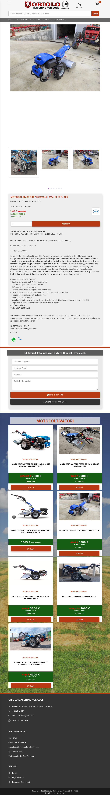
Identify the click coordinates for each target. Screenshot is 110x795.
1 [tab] (48, 188)
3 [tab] (53, 188)
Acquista (51, 224)
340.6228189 (18, 720)
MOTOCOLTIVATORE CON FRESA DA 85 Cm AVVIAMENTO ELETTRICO (31, 465)
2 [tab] (51, 188)
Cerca (95, 13)
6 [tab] (61, 188)
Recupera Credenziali (19, 782)
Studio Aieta (61, 793)
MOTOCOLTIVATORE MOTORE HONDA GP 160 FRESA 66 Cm (30, 597)
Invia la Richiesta (55, 395)
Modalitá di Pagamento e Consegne (23, 747)
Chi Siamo (12, 738)
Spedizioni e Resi (15, 751)
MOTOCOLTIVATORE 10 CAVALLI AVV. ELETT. (79, 530)
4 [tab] (56, 188)
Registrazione (16, 777)
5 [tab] (59, 188)
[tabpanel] (55, 159)
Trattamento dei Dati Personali (21, 756)
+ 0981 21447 (16, 711)
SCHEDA (30, 487)
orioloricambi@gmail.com (21, 715)
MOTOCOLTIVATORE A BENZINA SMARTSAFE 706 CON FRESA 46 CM (31, 531)
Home (10, 20)
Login (12, 773)
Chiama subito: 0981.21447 (55, 402)
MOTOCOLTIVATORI (24, 20)
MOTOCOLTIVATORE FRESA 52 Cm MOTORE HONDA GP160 (79, 465)
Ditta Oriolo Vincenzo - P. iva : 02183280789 (62, 791)
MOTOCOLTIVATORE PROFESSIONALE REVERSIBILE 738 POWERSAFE (31, 663)
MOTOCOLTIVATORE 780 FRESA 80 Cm (79, 596)
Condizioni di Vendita (17, 742)
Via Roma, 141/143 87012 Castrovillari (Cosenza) (30, 706)
